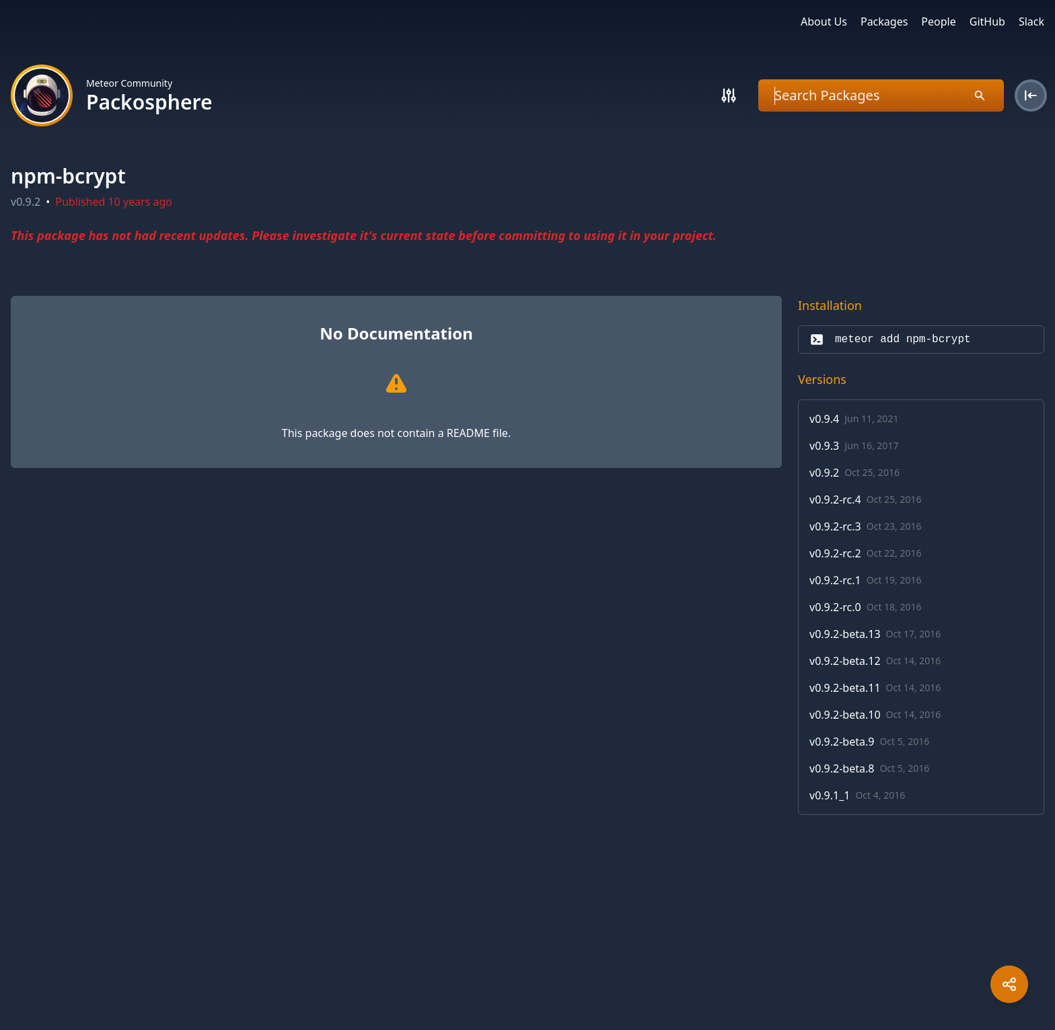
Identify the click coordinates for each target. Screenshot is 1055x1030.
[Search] (729, 95)
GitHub (987, 21)
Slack (1031, 21)
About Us (824, 21)
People (938, 21)
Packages (884, 21)
